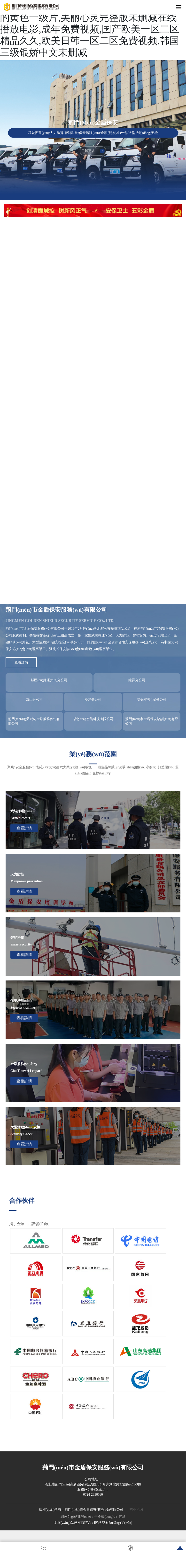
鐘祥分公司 (136, 680)
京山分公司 (34, 699)
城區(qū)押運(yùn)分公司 (49, 680)
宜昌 (122, 1517)
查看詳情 (24, 828)
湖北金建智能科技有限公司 (93, 719)
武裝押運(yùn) (21, 811)
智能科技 (17, 937)
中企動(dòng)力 (105, 1517)
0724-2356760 (93, 1494)
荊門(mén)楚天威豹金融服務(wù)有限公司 (34, 721)
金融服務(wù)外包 (23, 1064)
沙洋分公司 (93, 699)
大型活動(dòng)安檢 (25, 1127)
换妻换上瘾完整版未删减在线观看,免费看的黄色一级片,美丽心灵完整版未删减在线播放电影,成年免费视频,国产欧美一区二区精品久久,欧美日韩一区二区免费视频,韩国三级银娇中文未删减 (89, 29)
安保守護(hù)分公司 (151, 699)
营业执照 (136, 1509)
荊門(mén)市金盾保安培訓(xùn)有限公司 (151, 721)
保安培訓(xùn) (21, 1001)
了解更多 (93, 151)
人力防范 (17, 874)
